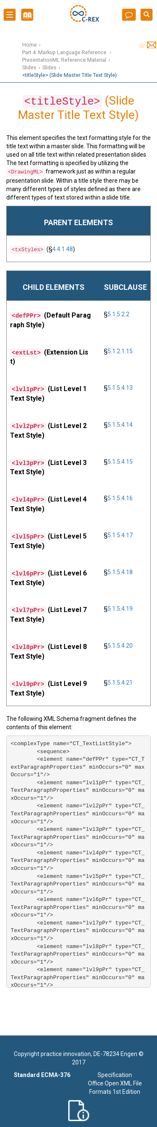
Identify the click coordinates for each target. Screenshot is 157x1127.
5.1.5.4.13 (120, 387)
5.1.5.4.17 (120, 535)
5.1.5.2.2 (118, 314)
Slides (29, 67)
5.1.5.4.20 (120, 645)
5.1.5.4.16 (120, 498)
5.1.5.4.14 (120, 424)
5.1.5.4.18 (120, 572)
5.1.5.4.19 (120, 608)
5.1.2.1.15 (120, 351)
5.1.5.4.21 (120, 682)
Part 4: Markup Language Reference (65, 52)
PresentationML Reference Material (64, 60)
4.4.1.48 (62, 249)
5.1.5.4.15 (120, 461)
